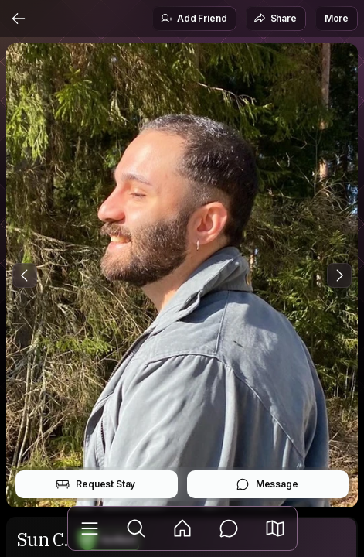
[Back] (18, 18)
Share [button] (275, 18)
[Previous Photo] (24, 275)
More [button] (337, 18)
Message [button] (267, 484)
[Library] (90, 528)
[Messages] (229, 528)
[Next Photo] (339, 275)
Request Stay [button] (95, 484)
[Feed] (182, 528)
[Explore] (136, 528)
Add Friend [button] (193, 18)
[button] (275, 528)
